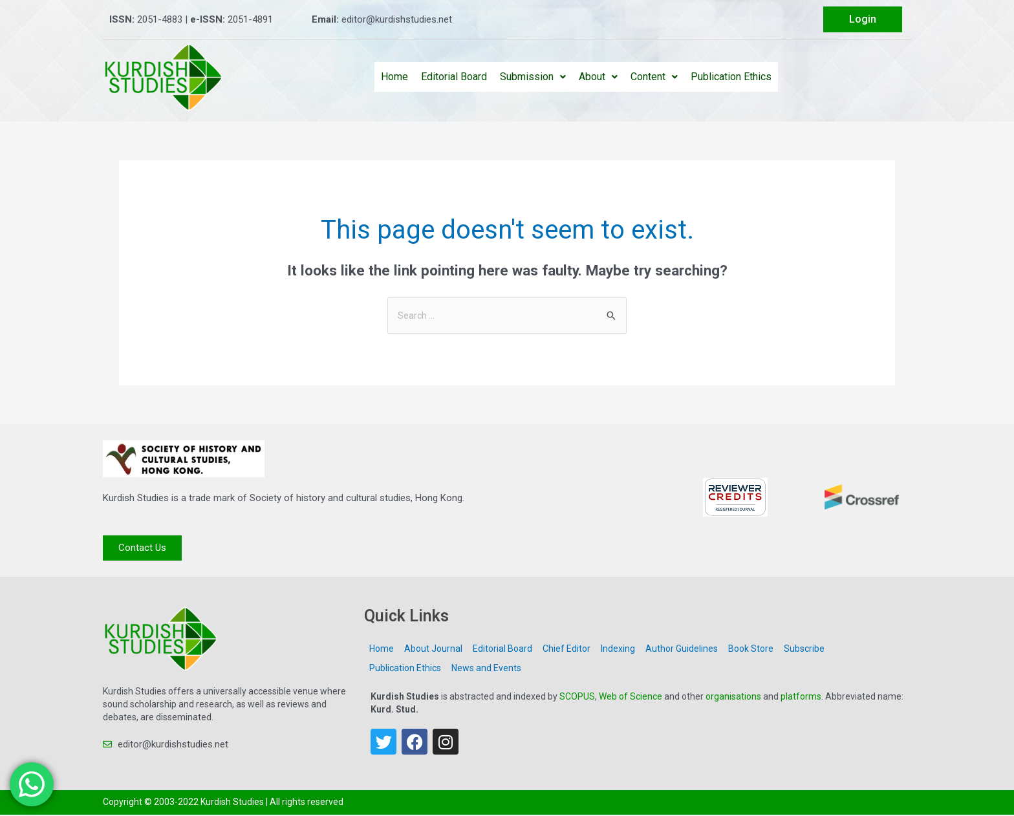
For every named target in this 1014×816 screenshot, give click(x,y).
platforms (801, 698)
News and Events (486, 669)
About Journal (433, 650)
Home (394, 76)
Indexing (618, 650)
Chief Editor (566, 650)
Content (654, 76)
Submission (533, 76)
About (598, 76)
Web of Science (630, 698)
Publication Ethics (731, 76)
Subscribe (804, 650)
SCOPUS (577, 698)
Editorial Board (454, 76)
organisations (733, 698)
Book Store (750, 650)
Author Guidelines (681, 650)
